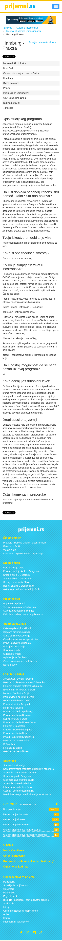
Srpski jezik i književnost (15, 885)
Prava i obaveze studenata (17, 643)
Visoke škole (9, 550)
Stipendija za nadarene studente (20, 773)
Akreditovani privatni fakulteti (18, 679)
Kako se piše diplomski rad (17, 628)
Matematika (9, 893)
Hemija (7, 918)
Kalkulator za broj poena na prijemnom (23, 614)
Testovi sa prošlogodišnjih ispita (19, 607)
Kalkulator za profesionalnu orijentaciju (23, 554)
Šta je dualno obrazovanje (16, 636)
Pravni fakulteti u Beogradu (17, 704)
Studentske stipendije (14, 765)
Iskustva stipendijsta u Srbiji (17, 787)
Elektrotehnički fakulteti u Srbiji (19, 690)
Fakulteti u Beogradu (14, 726)
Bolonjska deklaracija (14, 647)
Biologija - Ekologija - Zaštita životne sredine (26, 900)
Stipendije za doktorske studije (19, 780)
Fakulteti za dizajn (12, 748)
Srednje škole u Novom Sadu (18, 578)
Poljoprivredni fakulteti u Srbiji (18, 697)
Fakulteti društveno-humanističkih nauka (24, 682)
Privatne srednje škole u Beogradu (21, 571)
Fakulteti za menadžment (16, 751)
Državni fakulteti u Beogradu (17, 730)
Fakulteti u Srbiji (11, 546)
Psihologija (9, 882)
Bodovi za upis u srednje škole (19, 586)
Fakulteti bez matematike (16, 741)
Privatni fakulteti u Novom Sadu (19, 722)
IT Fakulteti (9, 744)
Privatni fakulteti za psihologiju (18, 711)
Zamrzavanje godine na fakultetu (20, 661)
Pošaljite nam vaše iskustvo (43, 42)
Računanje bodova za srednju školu (21, 589)
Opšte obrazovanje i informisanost (20, 911)
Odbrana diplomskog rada (16, 632)
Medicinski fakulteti (13, 708)
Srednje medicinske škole (16, 582)
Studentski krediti (12, 654)
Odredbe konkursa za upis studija (20, 639)
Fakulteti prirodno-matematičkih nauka (22, 686)
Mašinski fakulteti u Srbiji (16, 693)
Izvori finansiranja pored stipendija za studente (27, 794)
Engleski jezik (10, 896)
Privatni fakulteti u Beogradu (17, 715)
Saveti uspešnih (11, 650)
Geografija (8, 889)
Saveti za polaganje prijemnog (18, 611)
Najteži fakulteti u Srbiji (15, 719)
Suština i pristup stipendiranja (18, 791)
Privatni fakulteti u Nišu (15, 733)
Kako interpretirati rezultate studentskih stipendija (28, 769)
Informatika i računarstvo (16, 922)
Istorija (6, 907)
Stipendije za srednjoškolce (17, 783)
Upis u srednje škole (13, 568)
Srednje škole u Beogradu (16, 575)
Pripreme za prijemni (13, 603)
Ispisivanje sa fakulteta (15, 657)
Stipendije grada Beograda (17, 776)
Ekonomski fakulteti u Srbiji (17, 701)
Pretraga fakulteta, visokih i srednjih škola (24, 543)
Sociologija (9, 904)
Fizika (6, 914)
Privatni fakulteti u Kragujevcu (18, 737)
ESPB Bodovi (10, 665)
